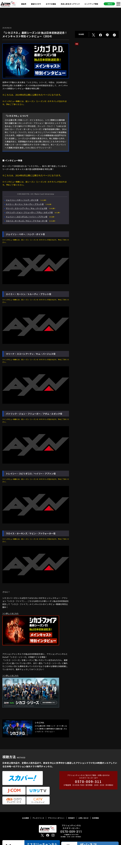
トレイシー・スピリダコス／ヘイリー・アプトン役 (28, 216)
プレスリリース (38, 803)
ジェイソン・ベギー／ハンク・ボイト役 (23, 199)
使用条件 (71, 803)
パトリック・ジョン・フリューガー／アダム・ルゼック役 (31, 212)
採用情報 (95, 803)
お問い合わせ (83, 803)
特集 (77, 44)
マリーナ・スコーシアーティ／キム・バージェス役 (28, 208)
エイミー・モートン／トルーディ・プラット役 (26, 204)
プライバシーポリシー (56, 803)
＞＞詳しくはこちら (11, 613)
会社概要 (25, 803)
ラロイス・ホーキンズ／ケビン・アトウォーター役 (28, 220)
